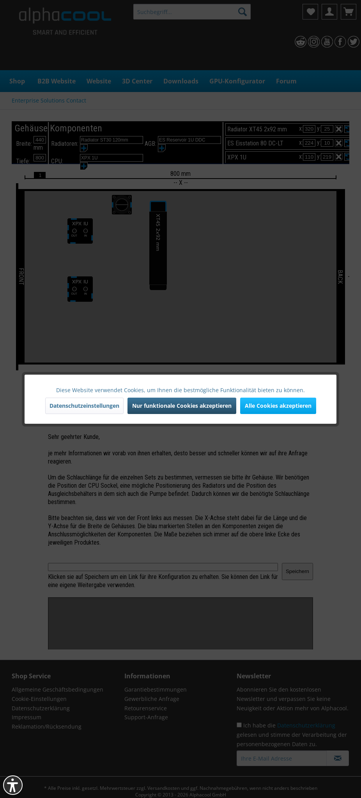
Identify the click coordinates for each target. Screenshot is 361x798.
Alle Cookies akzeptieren (278, 405)
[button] (13, 785)
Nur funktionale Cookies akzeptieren (182, 405)
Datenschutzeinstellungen (84, 405)
